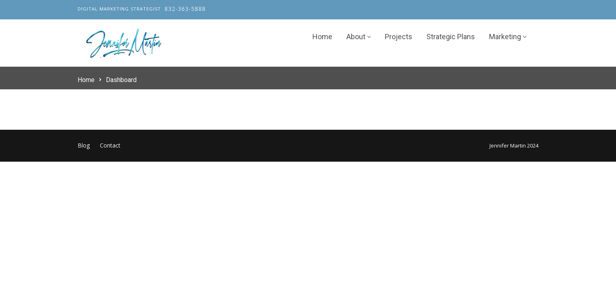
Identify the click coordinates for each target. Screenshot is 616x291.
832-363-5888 (185, 9)
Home (322, 37)
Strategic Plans (450, 37)
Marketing (505, 37)
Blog (84, 145)
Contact (110, 145)
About (355, 37)
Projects (398, 37)
